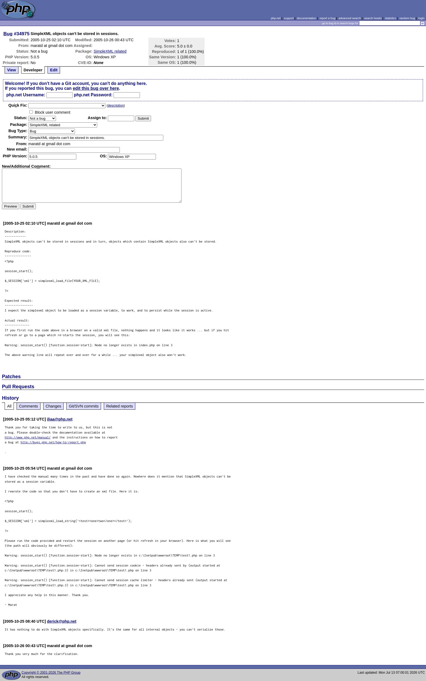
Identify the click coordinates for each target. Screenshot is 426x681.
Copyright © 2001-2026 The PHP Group (50, 672)
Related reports (119, 406)
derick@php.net (61, 621)
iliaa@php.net (60, 419)
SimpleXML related (110, 51)
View (11, 70)
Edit (53, 70)
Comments (28, 406)
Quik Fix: (17, 105)
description (116, 105)
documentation (306, 18)
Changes (53, 406)
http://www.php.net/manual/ (28, 437)
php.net (276, 18)
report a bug (327, 18)
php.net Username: (25, 95)
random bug (407, 18)
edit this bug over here (96, 88)
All (9, 406)
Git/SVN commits (84, 406)
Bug (8, 33)
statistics (390, 18)
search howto (372, 18)
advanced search (350, 18)
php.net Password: (93, 95)
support (289, 18)
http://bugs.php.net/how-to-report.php (53, 442)
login (421, 18)
